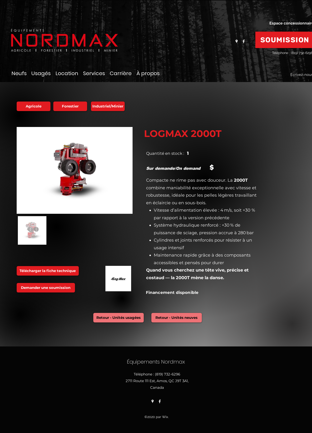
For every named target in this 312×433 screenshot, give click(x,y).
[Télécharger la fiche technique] (48, 271)
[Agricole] (33, 106)
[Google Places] (236, 41)
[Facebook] (243, 41)
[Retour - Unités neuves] (176, 317)
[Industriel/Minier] (108, 106)
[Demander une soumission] (46, 287)
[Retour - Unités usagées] (118, 317)
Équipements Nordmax (156, 361)
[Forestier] (70, 106)
